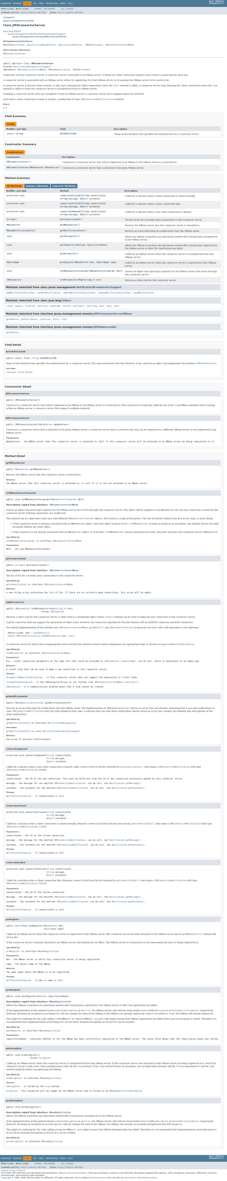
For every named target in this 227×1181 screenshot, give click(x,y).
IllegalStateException (19, 682)
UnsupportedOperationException (24, 677)
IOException (57, 611)
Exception (44, 1058)
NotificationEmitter (70, 45)
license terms (99, 1177)
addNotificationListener (20, 292)
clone (9, 306)
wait (101, 306)
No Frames (49, 9)
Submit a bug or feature (13, 1170)
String (19, 133)
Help (70, 3)
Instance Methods (37, 186)
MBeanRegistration (14, 45)
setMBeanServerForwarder (74, 271)
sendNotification (143, 292)
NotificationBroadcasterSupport (32, 66)
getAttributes (29, 319)
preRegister (67, 262)
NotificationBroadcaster (41, 45)
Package (17, 3)
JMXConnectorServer (17, 161)
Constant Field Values (19, 372)
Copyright (6, 1177)
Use (35, 3)
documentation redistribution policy (139, 1177)
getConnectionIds (70, 219)
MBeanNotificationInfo (20, 230)
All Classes (67, 9)
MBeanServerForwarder (102, 271)
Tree (41, 3)
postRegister (67, 245)
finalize (30, 306)
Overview (6, 3)
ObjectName (13, 262)
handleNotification (49, 292)
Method (42, 13)
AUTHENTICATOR (68, 133)
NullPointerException (18, 796)
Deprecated (52, 3)
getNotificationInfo (72, 230)
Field (23, 13)
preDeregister (68, 253)
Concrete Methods (64, 186)
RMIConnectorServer (14, 53)
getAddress (12, 319)
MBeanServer (37, 167)
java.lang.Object (12, 31)
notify (66, 306)
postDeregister (69, 236)
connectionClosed (70, 195)
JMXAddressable (94, 45)
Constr (32, 13)
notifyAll (78, 306)
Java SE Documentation (75, 1173)
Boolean (80, 245)
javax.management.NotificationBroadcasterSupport (36, 34)
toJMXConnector (69, 279)
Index (63, 3)
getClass (43, 306)
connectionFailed (70, 203)
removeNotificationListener (79, 292)
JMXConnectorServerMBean (119, 45)
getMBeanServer (69, 225)
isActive (45, 319)
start (56, 319)
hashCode (55, 306)
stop (64, 319)
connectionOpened (70, 211)
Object (84, 198)
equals (18, 306)
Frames (38, 9)
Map (81, 279)
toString (92, 306)
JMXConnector (14, 279)
